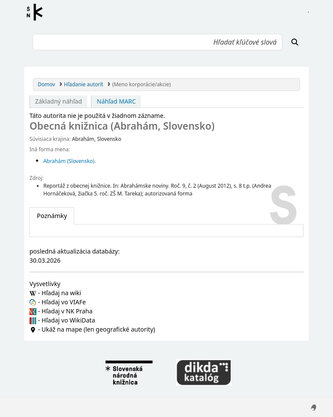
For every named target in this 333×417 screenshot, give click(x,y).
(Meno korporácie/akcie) (141, 84)
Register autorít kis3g (37, 12)
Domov (46, 84)
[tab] (51, 216)
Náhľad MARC (116, 101)
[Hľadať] (295, 42)
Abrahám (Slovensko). (69, 160)
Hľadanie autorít (84, 84)
